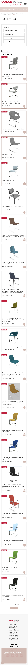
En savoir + (8, 656)
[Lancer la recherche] (26, 9)
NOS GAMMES (14, 644)
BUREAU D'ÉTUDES (14, 646)
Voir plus (14, 608)
